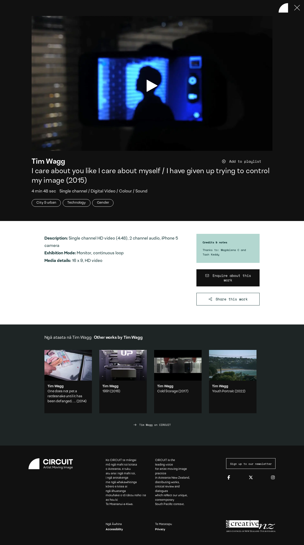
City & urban (46, 203)
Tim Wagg (48, 162)
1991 (105, 391)
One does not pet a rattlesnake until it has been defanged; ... (65, 396)
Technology (76, 203)
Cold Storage (167, 391)
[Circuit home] (53, 463)
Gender (103, 203)
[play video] (152, 86)
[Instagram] (273, 477)
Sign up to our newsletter (251, 464)
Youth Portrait (223, 391)
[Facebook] (228, 477)
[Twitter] (250, 477)
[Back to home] (283, 8)
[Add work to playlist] (247, 161)
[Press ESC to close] (297, 8)
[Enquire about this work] (228, 278)
